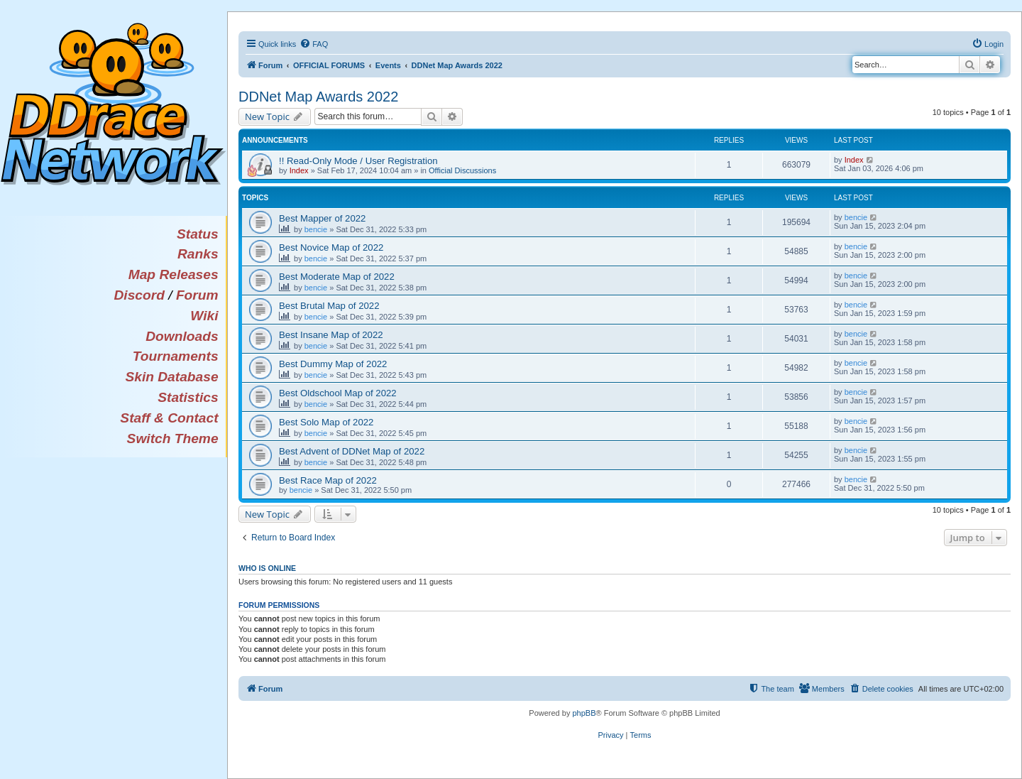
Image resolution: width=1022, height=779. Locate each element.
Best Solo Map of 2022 (326, 422)
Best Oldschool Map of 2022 (338, 393)
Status (198, 234)
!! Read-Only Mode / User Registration (358, 161)
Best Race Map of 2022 (328, 480)
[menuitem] (314, 44)
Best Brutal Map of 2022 (329, 305)
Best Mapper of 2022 (322, 218)
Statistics (188, 397)
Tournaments (176, 356)
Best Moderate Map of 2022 (337, 276)
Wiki (204, 315)
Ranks (198, 253)
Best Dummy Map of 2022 (333, 364)
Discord (139, 295)
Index (299, 170)
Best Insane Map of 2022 (331, 334)
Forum (197, 295)
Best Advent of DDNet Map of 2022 (351, 451)
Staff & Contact (169, 417)
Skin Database (171, 376)
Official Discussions (462, 170)
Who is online (267, 568)
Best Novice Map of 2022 (331, 247)
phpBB (583, 713)
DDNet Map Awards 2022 (318, 96)
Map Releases (173, 274)
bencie (315, 229)
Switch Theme (173, 438)
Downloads (181, 336)
